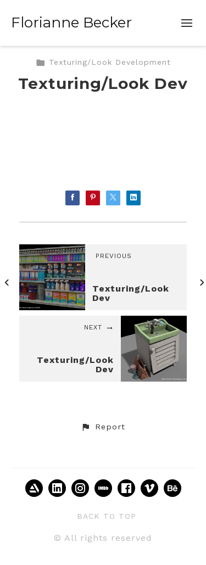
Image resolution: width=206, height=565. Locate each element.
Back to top (106, 516)
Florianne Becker (71, 22)
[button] (102, 427)
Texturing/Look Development (103, 62)
